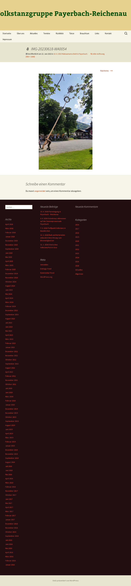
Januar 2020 (10, 405)
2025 (77, 261)
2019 (77, 237)
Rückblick (60, 33)
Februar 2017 (10, 515)
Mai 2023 (8, 331)
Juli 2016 (8, 540)
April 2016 (9, 552)
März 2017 (9, 511)
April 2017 (9, 507)
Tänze (71, 33)
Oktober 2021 (10, 384)
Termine (46, 33)
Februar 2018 (10, 487)
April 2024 (9, 298)
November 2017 (11, 491)
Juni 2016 (9, 544)
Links (97, 33)
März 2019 (9, 437)
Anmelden (44, 264)
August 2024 (10, 286)
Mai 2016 (8, 548)
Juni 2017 (9, 499)
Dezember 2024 (11, 273)
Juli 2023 (8, 323)
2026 (77, 265)
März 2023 (9, 339)
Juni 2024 (9, 290)
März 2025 (9, 265)
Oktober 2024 (10, 281)
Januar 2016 (10, 565)
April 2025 (9, 261)
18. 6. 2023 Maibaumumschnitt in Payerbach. (71, 54)
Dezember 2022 (11, 351)
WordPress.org (46, 277)
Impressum (7, 39)
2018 (77, 233)
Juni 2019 (9, 429)
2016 (77, 224)
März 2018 (9, 482)
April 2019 (9, 433)
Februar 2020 (10, 400)
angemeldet (40, 191)
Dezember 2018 (11, 450)
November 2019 (11, 413)
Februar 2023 (10, 343)
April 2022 (9, 372)
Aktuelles (34, 33)
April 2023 (9, 335)
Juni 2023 (9, 327)
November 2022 (11, 355)
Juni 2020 (9, 392)
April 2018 (9, 478)
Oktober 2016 (10, 532)
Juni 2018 (9, 470)
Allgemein (79, 274)
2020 (77, 241)
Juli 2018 (8, 466)
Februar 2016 (10, 560)
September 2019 (11, 421)
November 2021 (11, 380)
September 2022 (11, 364)
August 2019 (10, 425)
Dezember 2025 (11, 240)
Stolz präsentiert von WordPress (66, 580)
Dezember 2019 (11, 409)
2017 (77, 229)
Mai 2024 (8, 294)
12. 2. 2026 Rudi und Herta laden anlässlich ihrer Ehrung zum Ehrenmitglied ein (52, 238)
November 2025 (11, 245)
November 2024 (11, 277)
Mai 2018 (8, 474)
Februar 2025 (10, 269)
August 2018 (10, 462)
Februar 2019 (10, 441)
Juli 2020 (8, 388)
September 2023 (11, 314)
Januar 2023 (10, 347)
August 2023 (10, 318)
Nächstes (106, 70)
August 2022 (10, 368)
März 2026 (9, 228)
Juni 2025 (9, 253)
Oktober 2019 (10, 417)
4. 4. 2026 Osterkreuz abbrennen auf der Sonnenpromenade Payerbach (53, 221)
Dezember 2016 (11, 523)
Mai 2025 (8, 257)
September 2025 (11, 249)
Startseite (7, 33)
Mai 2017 (8, 503)
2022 (77, 249)
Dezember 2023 (11, 310)
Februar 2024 (10, 306)
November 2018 (11, 454)
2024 (77, 257)
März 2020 (9, 396)
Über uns (20, 33)
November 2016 (11, 528)
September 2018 (11, 458)
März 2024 (9, 302)
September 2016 (11, 536)
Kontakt (108, 33)
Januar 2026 (10, 236)
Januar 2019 (10, 446)
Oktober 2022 (10, 359)
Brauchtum (84, 33)
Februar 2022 (10, 376)
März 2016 (9, 556)
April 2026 (9, 224)
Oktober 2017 (10, 495)
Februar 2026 (10, 232)
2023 (77, 253)
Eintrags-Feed (45, 269)
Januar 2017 (10, 519)
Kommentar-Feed (47, 273)
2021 (77, 245)
